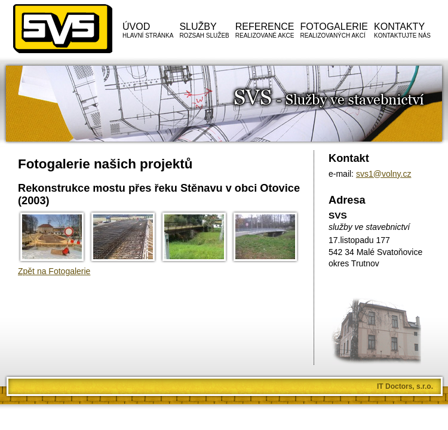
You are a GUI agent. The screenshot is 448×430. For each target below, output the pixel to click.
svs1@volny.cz (384, 174)
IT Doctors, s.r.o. (405, 386)
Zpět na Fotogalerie (54, 271)
